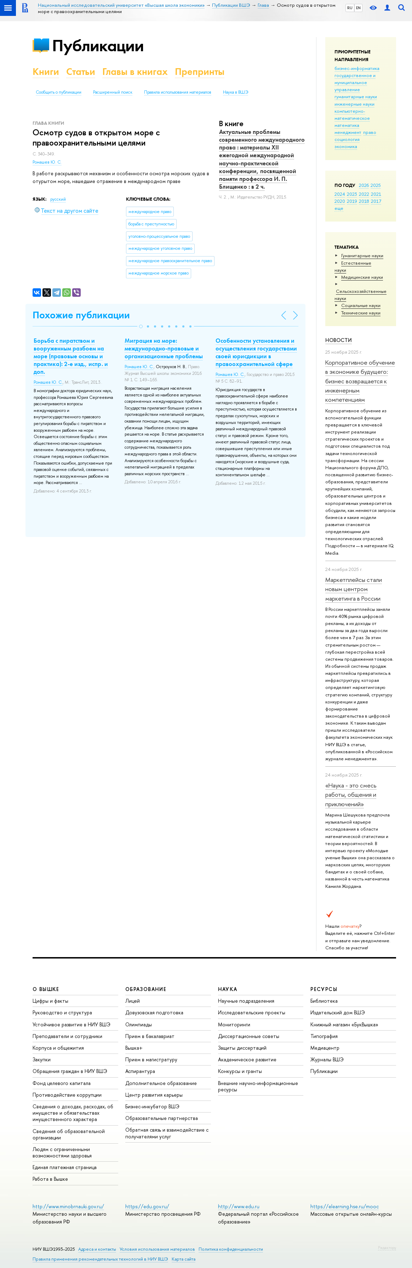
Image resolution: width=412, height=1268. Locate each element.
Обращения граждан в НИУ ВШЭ (70, 1071)
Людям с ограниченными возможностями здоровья (62, 1152)
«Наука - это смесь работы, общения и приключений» (351, 794)
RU (350, 7)
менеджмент (347, 132)
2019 (352, 201)
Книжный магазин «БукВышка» (344, 1024)
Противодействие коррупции (67, 1094)
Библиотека (324, 1000)
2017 (376, 201)
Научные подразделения (246, 1000)
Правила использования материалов (177, 92)
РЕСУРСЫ (323, 989)
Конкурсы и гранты (240, 1071)
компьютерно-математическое (352, 114)
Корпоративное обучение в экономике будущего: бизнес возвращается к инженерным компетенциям (360, 380)
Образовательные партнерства (161, 1118)
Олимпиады (138, 1024)
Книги (46, 71)
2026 (364, 185)
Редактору (387, 1247)
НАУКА (228, 989)
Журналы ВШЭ (327, 1059)
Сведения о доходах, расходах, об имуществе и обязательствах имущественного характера (73, 1112)
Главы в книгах (135, 71)
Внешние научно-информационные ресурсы (258, 1086)
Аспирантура (140, 1071)
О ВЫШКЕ (46, 989)
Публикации (98, 45)
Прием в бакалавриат (149, 1036)
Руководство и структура (62, 1012)
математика (346, 125)
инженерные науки (354, 104)
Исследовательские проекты (251, 1012)
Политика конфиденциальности (231, 1249)
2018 (364, 201)
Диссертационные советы (248, 1036)
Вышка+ (134, 1047)
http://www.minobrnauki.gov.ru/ (68, 1206)
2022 (364, 194)
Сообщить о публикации (58, 92)
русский (58, 199)
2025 (376, 185)
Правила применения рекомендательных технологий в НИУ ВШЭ (100, 1259)
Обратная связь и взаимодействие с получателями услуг (166, 1132)
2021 (376, 194)
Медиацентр (324, 1047)
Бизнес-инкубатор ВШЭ (152, 1106)
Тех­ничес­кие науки (360, 312)
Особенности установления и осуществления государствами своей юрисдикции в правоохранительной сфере (256, 352)
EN (358, 7)
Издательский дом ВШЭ (337, 1012)
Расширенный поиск (112, 92)
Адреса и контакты (97, 1249)
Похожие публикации (81, 315)
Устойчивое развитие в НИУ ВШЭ (71, 1024)
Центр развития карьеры (154, 1094)
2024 (339, 194)
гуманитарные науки (355, 96)
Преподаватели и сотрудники (67, 1036)
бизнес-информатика (356, 68)
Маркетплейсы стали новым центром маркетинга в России (353, 589)
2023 (352, 194)
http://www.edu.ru (238, 1206)
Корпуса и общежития (58, 1047)
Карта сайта (183, 1259)
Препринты (199, 71)
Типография (324, 1036)
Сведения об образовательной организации (69, 1134)
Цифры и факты (50, 1000)
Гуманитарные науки (362, 255)
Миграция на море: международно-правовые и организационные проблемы (164, 348)
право (369, 132)
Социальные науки (360, 305)
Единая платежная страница (65, 1167)
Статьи (80, 71)
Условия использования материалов (157, 1249)
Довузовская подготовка (154, 1012)
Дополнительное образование (161, 1083)
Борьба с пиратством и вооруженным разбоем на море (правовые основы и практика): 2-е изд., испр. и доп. (71, 356)
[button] (140, 326)
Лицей (132, 1000)
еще (338, 208)
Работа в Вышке (50, 1178)
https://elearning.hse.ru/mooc (344, 1206)
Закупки (42, 1059)
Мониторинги (234, 1024)
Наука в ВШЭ (235, 92)
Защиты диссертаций (242, 1047)
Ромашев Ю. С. (47, 162)
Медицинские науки (362, 277)
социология (347, 139)
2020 (339, 201)
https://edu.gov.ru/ (147, 1206)
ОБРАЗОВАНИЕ (145, 989)
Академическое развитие (247, 1059)
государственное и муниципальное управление (355, 82)
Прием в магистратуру (151, 1059)
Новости (338, 340)
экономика (345, 146)
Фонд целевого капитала (62, 1083)
